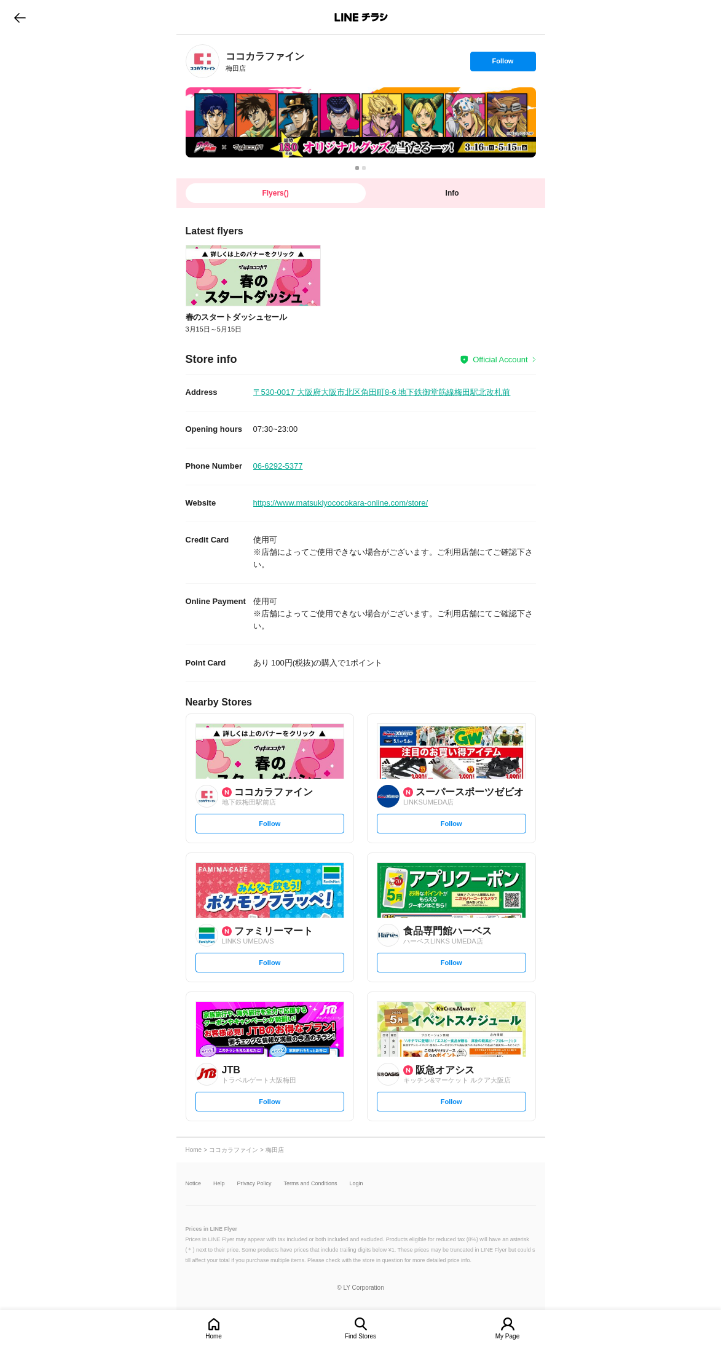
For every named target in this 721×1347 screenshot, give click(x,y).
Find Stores (360, 1336)
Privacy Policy (254, 1183)
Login (356, 1183)
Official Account (500, 359)
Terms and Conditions (310, 1183)
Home (213, 1336)
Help (219, 1183)
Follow (503, 64)
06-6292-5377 (278, 466)
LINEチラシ (361, 17)
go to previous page (20, 17)
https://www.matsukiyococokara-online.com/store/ (340, 502)
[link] (202, 61)
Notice (194, 1183)
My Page (507, 1336)
